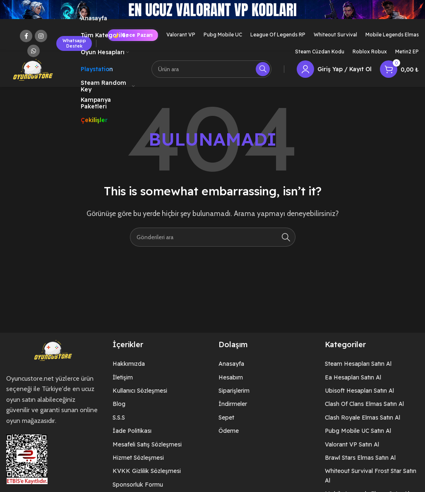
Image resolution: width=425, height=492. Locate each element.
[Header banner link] (212, 17)
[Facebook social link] (26, 36)
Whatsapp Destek (74, 43)
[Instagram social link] (41, 36)
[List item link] (159, 365)
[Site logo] (33, 70)
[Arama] (211, 70)
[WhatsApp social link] (33, 51)
